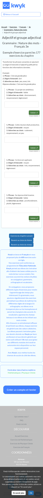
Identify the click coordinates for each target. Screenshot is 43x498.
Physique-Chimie (28, 373)
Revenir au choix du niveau (21, 244)
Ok (31, 493)
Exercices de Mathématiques (21, 440)
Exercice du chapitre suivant (22, 236)
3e (30, 27)
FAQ (21, 420)
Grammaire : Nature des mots (15, 30)
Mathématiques (14, 373)
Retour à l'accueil (11, 14)
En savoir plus (18, 493)
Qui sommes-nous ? (21, 417)
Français (22, 27)
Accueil (4, 27)
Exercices (13, 27)
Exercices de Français (21, 447)
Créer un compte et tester (21, 389)
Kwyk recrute (21, 424)
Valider (34, 112)
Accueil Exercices (21, 436)
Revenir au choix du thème (21, 240)
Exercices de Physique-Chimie (21, 443)
